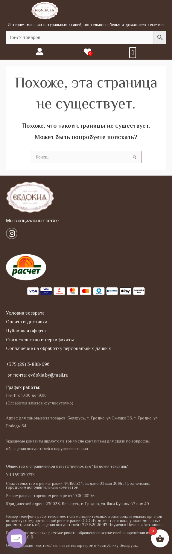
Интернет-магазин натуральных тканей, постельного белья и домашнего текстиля (86, 24)
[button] (132, 52)
